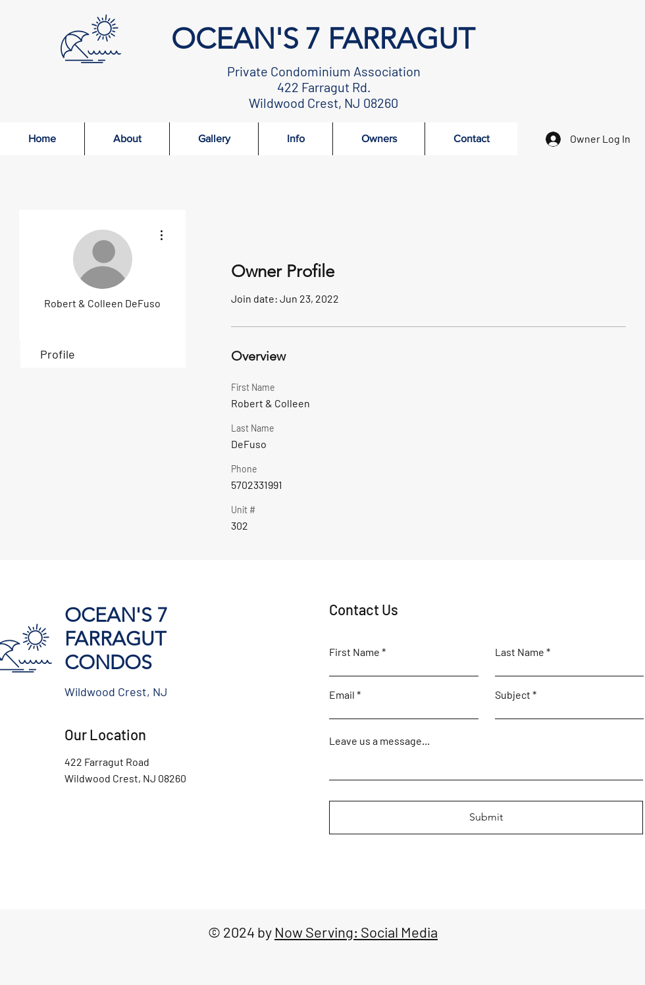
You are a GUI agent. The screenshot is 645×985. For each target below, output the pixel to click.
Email (342, 695)
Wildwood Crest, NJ (115, 691)
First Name (354, 652)
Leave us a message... (379, 741)
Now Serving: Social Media (356, 931)
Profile (57, 354)
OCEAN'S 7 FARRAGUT (323, 39)
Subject (512, 695)
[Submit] (486, 817)
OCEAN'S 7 (116, 615)
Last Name (519, 652)
